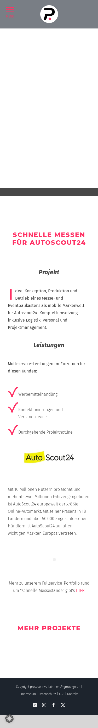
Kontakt (72, 694)
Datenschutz (47, 694)
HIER (80, 590)
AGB (61, 694)
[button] (10, 9)
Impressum (28, 694)
